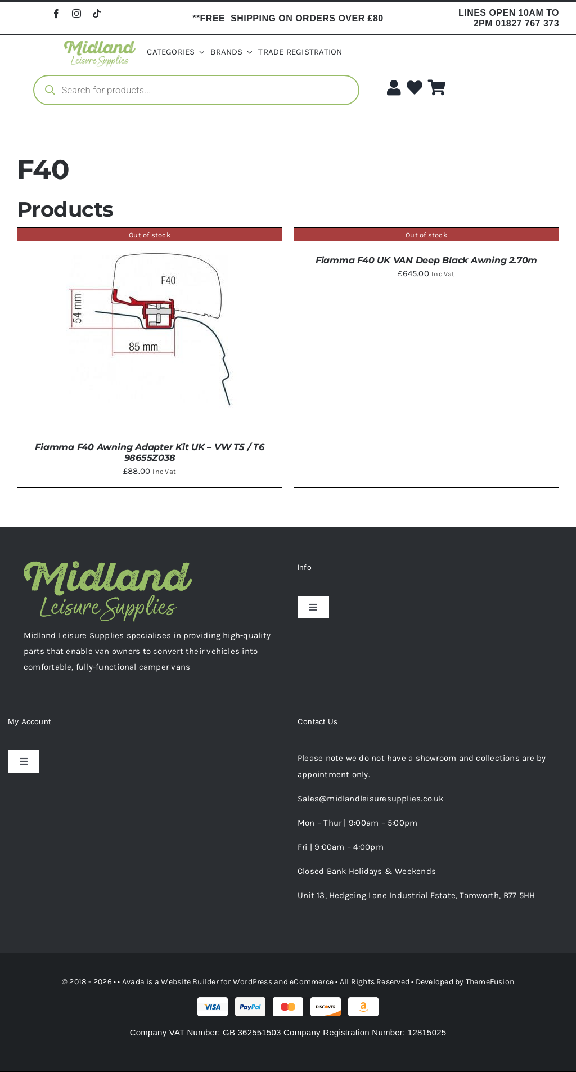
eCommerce (312, 981)
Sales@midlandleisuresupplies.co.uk (371, 798)
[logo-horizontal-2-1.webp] (100, 44)
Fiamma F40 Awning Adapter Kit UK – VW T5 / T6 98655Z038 (149, 452)
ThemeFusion (490, 981)
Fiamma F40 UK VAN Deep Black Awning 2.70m (426, 260)
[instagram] (76, 13)
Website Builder (189, 981)
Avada (133, 981)
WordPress (252, 981)
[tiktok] (96, 13)
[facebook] (56, 13)
